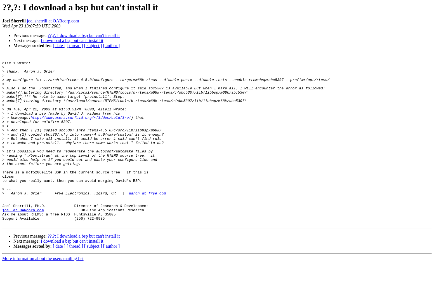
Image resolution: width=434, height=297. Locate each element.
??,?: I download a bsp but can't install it (84, 35)
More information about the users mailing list (43, 292)
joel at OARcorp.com (23, 240)
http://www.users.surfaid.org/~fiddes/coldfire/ (80, 130)
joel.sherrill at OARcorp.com (53, 20)
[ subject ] (93, 45)
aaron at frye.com (147, 220)
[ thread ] (75, 45)
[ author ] (111, 45)
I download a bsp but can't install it (72, 40)
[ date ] (59, 45)
